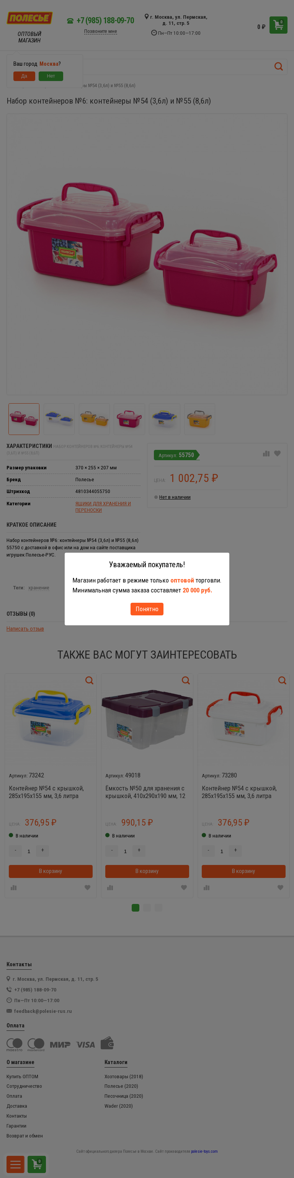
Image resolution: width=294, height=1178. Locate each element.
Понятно (147, 609)
